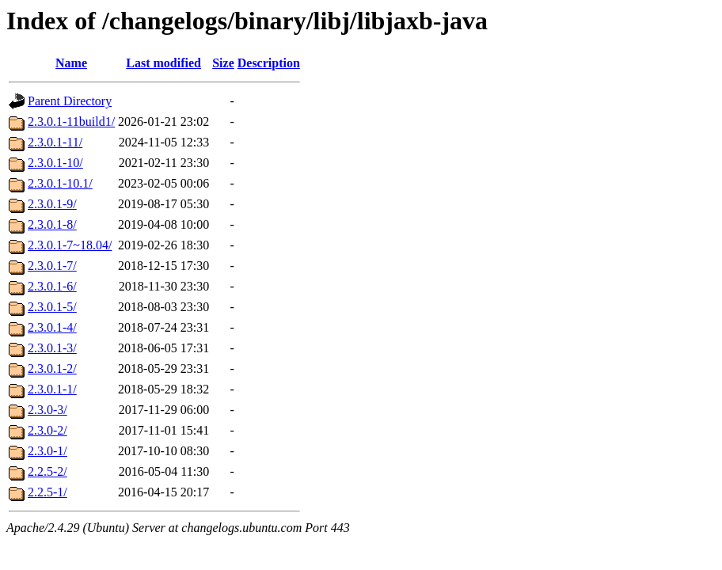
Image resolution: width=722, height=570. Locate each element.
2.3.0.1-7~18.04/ (70, 245)
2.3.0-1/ (47, 451)
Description (269, 63)
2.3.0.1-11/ (55, 142)
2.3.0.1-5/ (52, 307)
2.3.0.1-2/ (52, 368)
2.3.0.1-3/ (52, 348)
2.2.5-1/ (47, 492)
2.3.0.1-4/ (52, 327)
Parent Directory (70, 101)
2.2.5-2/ (47, 471)
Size (223, 63)
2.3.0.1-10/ (55, 162)
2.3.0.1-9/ (52, 204)
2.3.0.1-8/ (52, 224)
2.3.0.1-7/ (52, 265)
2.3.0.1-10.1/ (60, 183)
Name (71, 63)
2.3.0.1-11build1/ (71, 121)
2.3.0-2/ (47, 430)
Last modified (163, 63)
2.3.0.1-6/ (52, 286)
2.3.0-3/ (47, 409)
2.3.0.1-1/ (52, 389)
